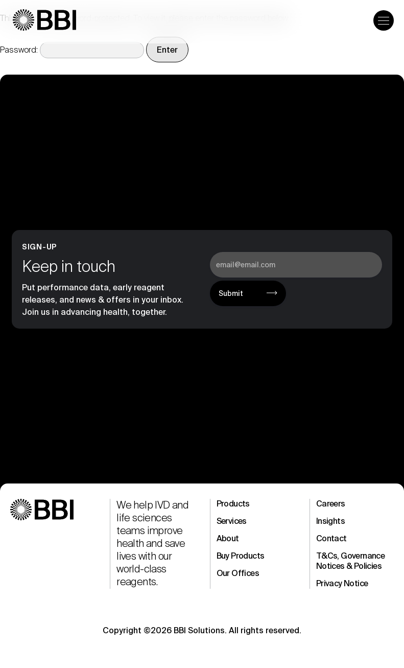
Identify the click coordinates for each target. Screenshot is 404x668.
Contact (331, 538)
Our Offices (238, 573)
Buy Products (241, 555)
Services (232, 521)
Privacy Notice (342, 583)
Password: (72, 49)
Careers (330, 503)
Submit (231, 293)
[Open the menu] (383, 20)
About (228, 538)
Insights (330, 521)
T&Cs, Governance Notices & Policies (350, 560)
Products (233, 503)
